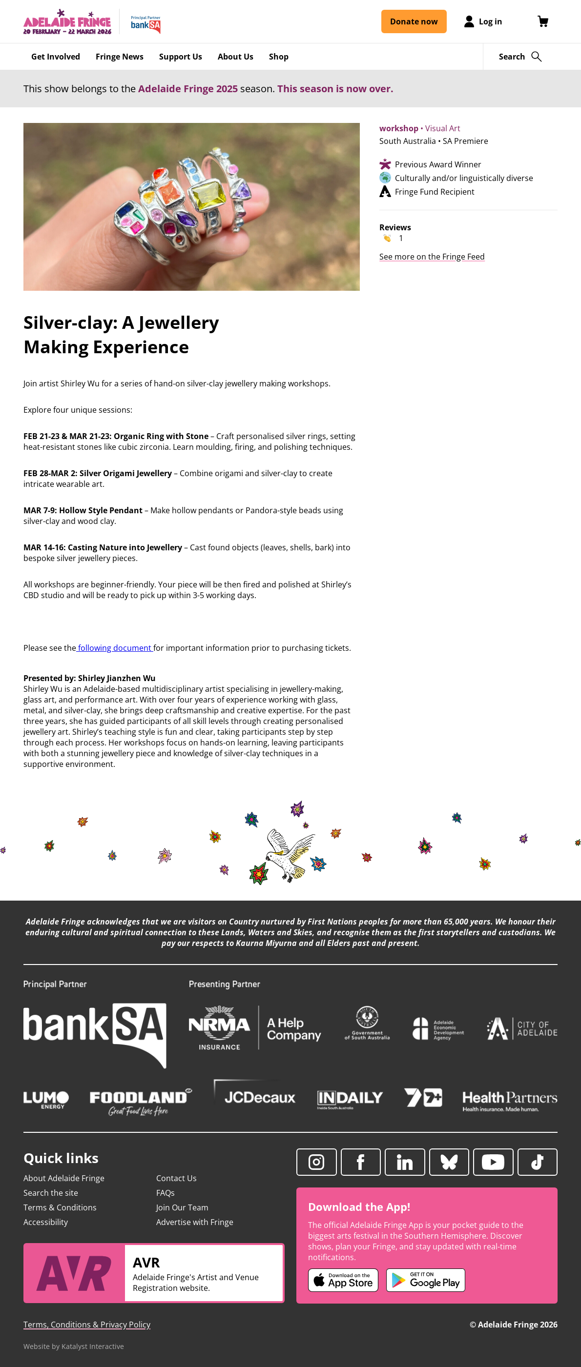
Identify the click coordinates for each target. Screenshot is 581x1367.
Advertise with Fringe (194, 1222)
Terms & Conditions (60, 1207)
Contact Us (176, 1178)
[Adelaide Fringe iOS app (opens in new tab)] (343, 1280)
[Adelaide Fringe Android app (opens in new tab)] (425, 1280)
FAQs (165, 1192)
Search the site (50, 1192)
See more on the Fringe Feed (432, 256)
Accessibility (45, 1222)
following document (113, 648)
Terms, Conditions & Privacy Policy (86, 1324)
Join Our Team (182, 1207)
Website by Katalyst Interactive (73, 1346)
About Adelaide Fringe (63, 1178)
